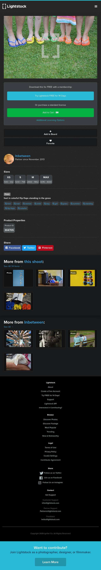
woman (27, 203)
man (17, 203)
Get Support (50, 494)
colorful (22, 208)
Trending (50, 431)
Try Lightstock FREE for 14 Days (50, 95)
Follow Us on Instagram (53, 482)
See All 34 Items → (13, 266)
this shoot (33, 262)
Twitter (29, 248)
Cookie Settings (50, 455)
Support (50, 399)
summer (75, 203)
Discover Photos (50, 419)
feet (8, 203)
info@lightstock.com (50, 503)
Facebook (12, 248)
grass (64, 203)
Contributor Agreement (51, 460)
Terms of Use (50, 447)
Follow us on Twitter (52, 472)
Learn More (50, 562)
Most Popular (50, 427)
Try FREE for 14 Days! (51, 395)
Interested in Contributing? (50, 407)
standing (88, 203)
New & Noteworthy (50, 435)
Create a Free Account (50, 391)
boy (46, 203)
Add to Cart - (51, 112)
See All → (8, 327)
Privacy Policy (50, 451)
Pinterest (45, 248)
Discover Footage (50, 423)
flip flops (10, 208)
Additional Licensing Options (50, 120)
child (38, 203)
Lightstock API (50, 403)
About (50, 387)
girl (55, 203)
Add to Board (50, 133)
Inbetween (22, 155)
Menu (95, 6)
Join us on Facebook (53, 477)
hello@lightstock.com (50, 519)
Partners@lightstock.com (50, 511)
